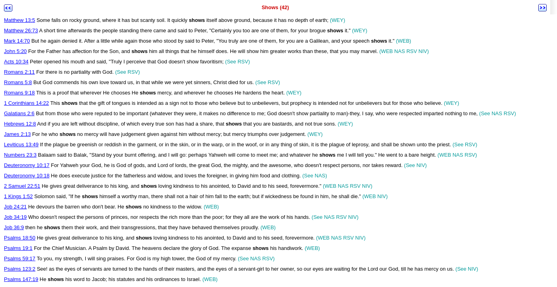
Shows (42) (275, 7)
